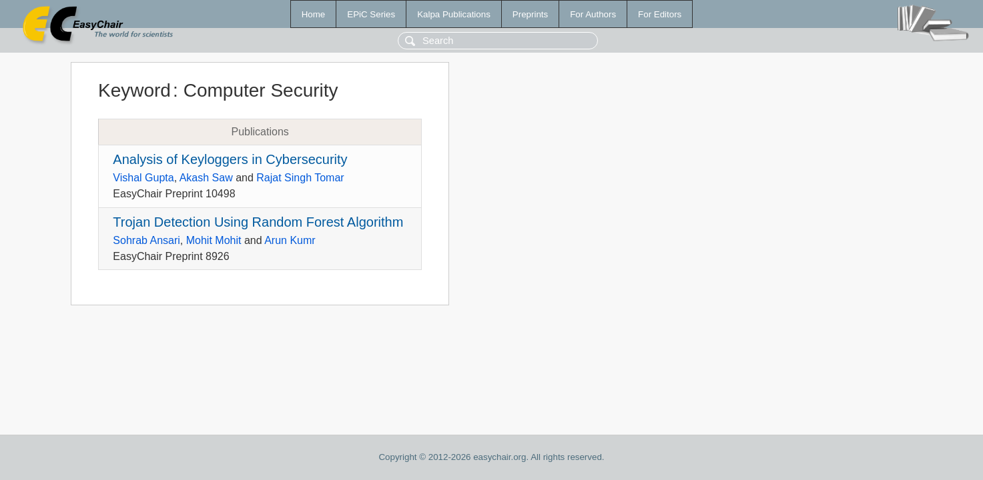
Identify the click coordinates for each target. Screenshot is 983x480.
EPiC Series (371, 14)
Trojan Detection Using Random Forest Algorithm (258, 222)
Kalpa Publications (453, 14)
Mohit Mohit (214, 240)
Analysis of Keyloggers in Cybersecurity (230, 159)
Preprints (530, 14)
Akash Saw (206, 177)
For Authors (593, 14)
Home (314, 14)
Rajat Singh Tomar (300, 177)
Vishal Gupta (143, 177)
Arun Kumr (289, 240)
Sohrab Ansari (146, 240)
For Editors (659, 14)
